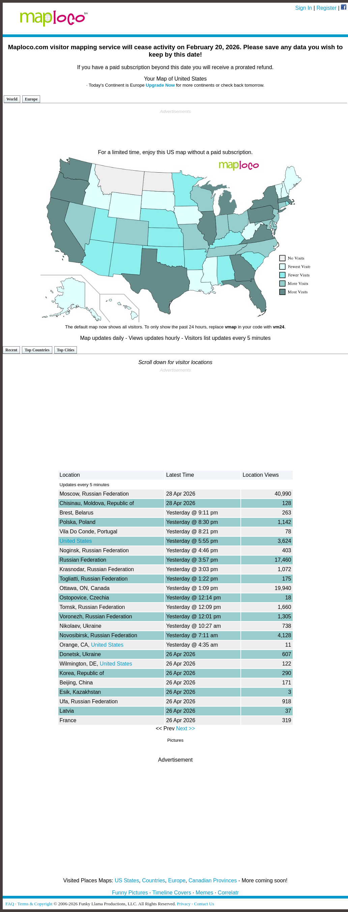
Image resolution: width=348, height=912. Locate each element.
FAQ (9, 903)
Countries (153, 880)
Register (326, 8)
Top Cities (66, 350)
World (12, 99)
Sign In (303, 8)
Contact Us (204, 903)
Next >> (185, 728)
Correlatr (228, 892)
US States (127, 880)
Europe (31, 99)
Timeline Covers (171, 892)
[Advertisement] (175, 129)
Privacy (184, 903)
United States (76, 541)
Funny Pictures (130, 892)
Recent (11, 350)
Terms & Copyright (34, 903)
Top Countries (37, 350)
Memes (204, 892)
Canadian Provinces (212, 880)
